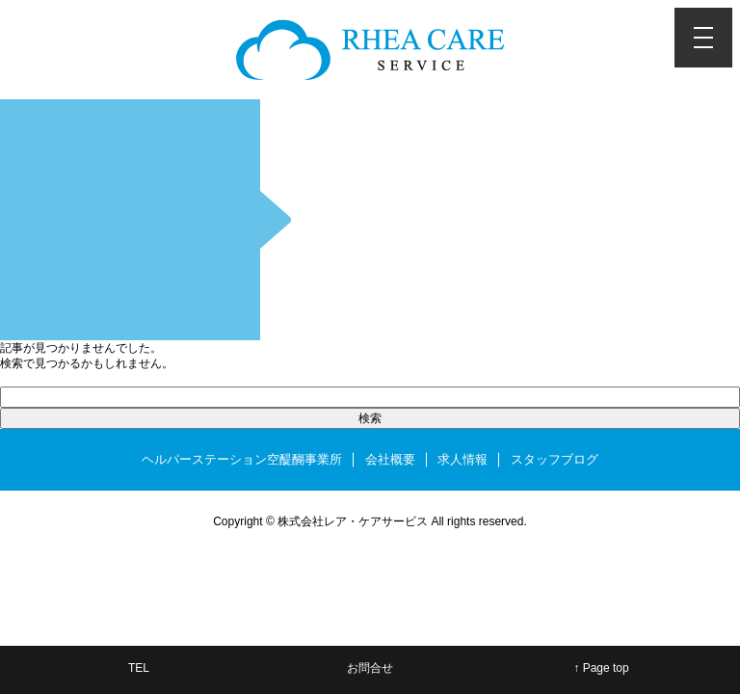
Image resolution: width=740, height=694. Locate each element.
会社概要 (390, 459)
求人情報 (462, 459)
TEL (138, 668)
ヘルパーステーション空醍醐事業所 (242, 459)
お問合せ (370, 668)
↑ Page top (600, 668)
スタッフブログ (554, 459)
